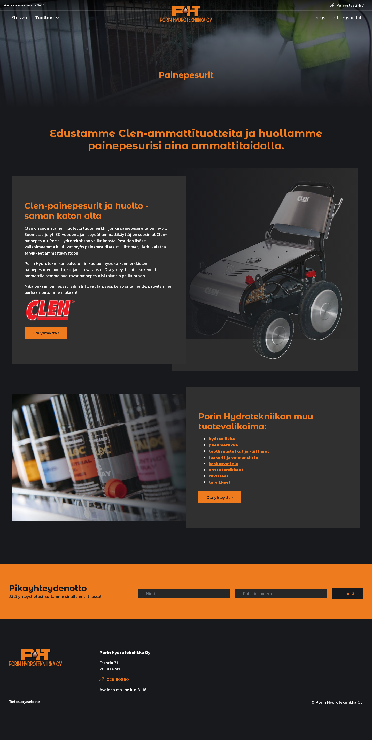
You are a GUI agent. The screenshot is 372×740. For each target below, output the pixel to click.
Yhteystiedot (348, 17)
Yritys (318, 17)
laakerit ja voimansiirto (233, 457)
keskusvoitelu (223, 463)
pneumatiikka (223, 445)
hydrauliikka (222, 439)
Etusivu (19, 17)
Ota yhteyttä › (46, 333)
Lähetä (347, 593)
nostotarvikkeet (226, 470)
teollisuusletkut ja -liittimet (239, 451)
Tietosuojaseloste (24, 701)
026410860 (114, 679)
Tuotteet (44, 17)
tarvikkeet (220, 482)
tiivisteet (219, 476)
